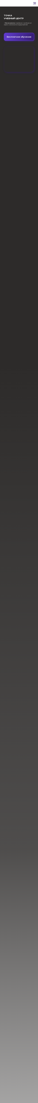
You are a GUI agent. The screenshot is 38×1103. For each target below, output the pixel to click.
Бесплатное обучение (19, 37)
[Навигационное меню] (34, 3)
